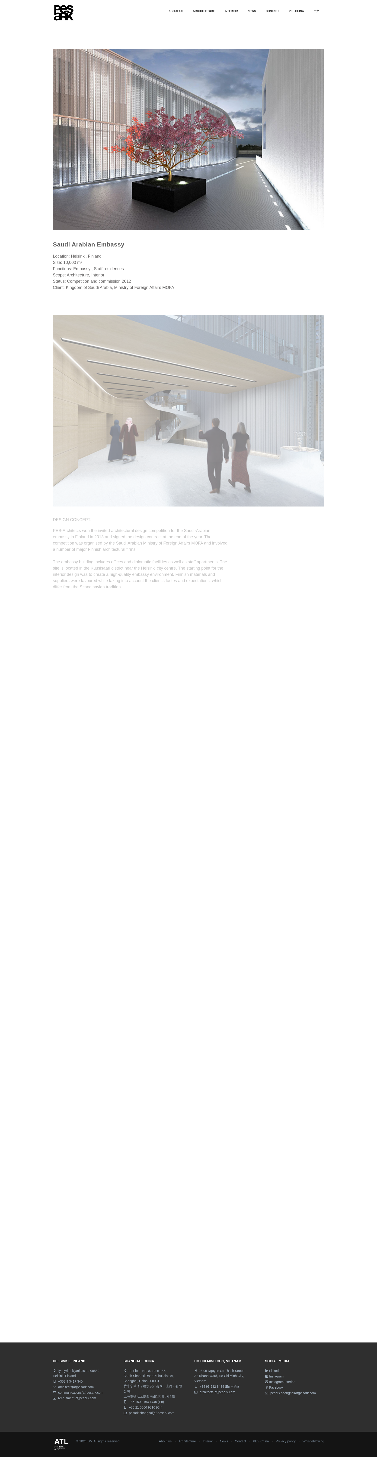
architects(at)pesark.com (73, 1387)
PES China (261, 1441)
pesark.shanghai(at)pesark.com (149, 1413)
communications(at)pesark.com (78, 1392)
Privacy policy (286, 1441)
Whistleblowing (313, 1441)
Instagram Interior (280, 1382)
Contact (272, 11)
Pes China (296, 11)
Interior (231, 11)
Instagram (274, 1376)
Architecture (204, 11)
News (252, 11)
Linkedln (273, 1371)
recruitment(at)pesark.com (74, 1398)
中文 (316, 11)
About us (176, 11)
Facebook (274, 1387)
